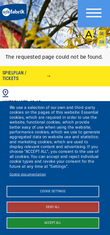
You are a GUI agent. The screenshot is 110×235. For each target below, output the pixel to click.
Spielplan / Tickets (14, 76)
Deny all (53, 207)
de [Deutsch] (101, 34)
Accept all (52, 223)
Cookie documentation (28, 174)
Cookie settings (52, 191)
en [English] (101, 42)
